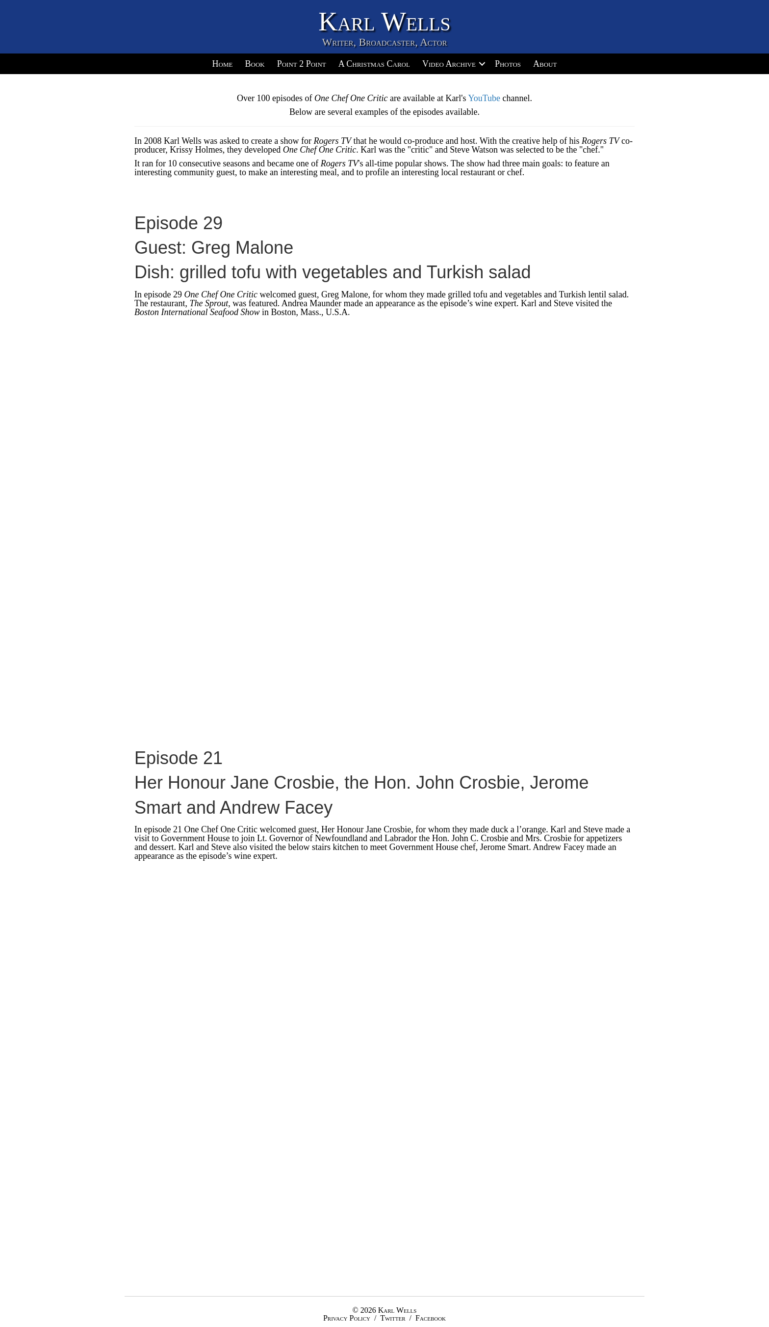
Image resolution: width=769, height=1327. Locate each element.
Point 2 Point (301, 64)
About (545, 64)
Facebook (430, 1318)
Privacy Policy (346, 1318)
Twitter (392, 1318)
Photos (508, 64)
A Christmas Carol (374, 64)
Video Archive (449, 64)
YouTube (484, 98)
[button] (482, 63)
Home (222, 64)
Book (254, 64)
